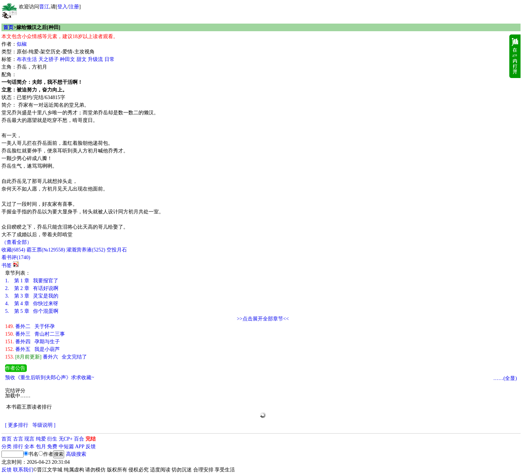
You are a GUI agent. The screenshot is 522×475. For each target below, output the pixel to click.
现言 (29, 439)
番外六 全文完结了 (46, 357)
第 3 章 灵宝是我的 (31, 296)
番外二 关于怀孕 (30, 326)
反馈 (91, 446)
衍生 (52, 439)
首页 (8, 27)
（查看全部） (16, 242)
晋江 (44, 6)
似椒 (22, 44)
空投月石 (117, 250)
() (13, 250)
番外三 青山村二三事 (35, 334)
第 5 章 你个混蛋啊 (31, 311)
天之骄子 (48, 59)
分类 (6, 446)
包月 (41, 446)
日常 (109, 59)
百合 (79, 439)
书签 (6, 265)
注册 (74, 6)
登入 (62, 6)
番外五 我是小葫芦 (32, 349)
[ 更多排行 (16, 425)
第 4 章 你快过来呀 (31, 303)
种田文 (67, 59)
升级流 (95, 59)
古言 (18, 439)
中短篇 (66, 446)
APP (79, 446)
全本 (29, 446)
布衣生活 (27, 59)
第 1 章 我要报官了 (31, 280)
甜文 (81, 59)
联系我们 (23, 469)
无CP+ (66, 439)
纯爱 (41, 439)
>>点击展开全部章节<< (263, 319)
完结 (91, 439)
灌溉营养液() (85, 250)
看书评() (15, 257)
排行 (18, 446)
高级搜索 (76, 454)
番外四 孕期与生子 (32, 341)
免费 (52, 446)
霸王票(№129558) (45, 250)
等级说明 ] (43, 425)
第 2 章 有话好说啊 (31, 288)
